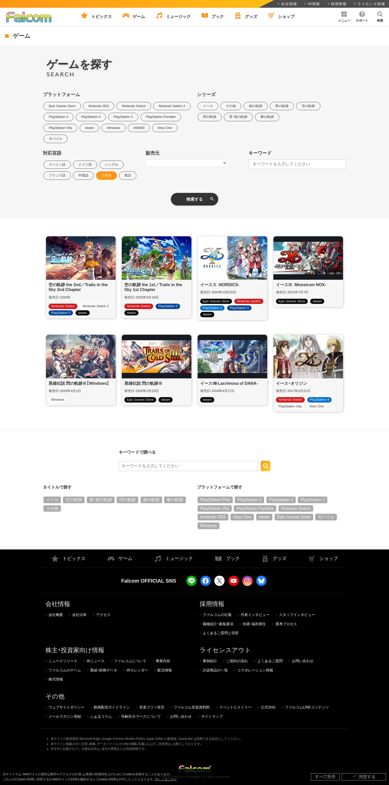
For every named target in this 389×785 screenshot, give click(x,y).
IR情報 (311, 4)
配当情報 (165, 670)
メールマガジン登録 (65, 716)
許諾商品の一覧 (215, 670)
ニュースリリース (63, 661)
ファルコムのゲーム (65, 670)
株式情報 (56, 679)
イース (208, 106)
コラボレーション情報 (255, 670)
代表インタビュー (255, 615)
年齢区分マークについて (141, 716)
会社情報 (287, 4)
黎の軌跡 (267, 117)
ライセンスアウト (225, 650)
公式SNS (268, 707)
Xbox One (165, 128)
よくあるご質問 (270, 661)
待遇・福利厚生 (254, 624)
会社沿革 (79, 615)
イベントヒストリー (235, 707)
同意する (363, 776)
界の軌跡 (282, 106)
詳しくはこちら (166, 779)
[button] (344, 17)
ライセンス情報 (369, 4)
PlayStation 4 (90, 117)
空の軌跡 (308, 106)
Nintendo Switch (133, 106)
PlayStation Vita (60, 128)
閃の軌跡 (209, 117)
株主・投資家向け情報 (74, 650)
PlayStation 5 (123, 117)
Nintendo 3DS (98, 106)
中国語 (83, 175)
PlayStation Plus (215, 500)
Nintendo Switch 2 (172, 106)
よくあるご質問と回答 (221, 633)
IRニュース (96, 661)
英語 (127, 175)
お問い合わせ (302, 661)
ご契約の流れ (237, 661)
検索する (194, 199)
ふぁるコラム (101, 716)
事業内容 (163, 661)
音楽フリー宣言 (151, 707)
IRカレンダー (137, 670)
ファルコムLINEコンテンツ (307, 707)
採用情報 (337, 4)
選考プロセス (286, 624)
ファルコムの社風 (217, 615)
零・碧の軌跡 (238, 117)
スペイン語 (57, 164)
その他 (231, 106)
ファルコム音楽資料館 (192, 707)
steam (89, 128)
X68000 (138, 128)
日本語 (106, 175)
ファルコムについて (130, 661)
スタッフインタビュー (297, 615)
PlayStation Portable (161, 117)
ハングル (111, 164)
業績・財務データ (103, 670)
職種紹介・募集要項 (218, 624)
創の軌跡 (255, 106)
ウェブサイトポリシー (67, 707)
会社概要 (56, 615)
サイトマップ (212, 716)
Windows (113, 128)
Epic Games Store (62, 106)
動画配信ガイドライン (112, 707)
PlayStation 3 (58, 117)
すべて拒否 (325, 776)
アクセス (103, 615)
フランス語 (57, 175)
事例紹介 (210, 661)
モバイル (55, 139)
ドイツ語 (85, 164)
